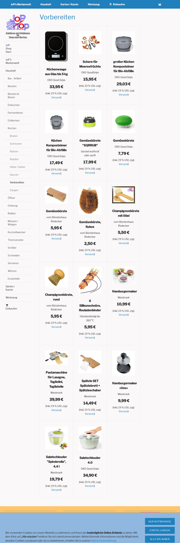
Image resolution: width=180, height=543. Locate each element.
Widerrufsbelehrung (15, 521)
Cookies (67, 521)
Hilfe (66, 514)
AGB (6, 517)
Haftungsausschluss (15, 532)
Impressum (10, 514)
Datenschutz (10, 524)
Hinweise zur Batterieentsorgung (22, 535)
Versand (56, 97)
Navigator (68, 517)
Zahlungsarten (71, 524)
